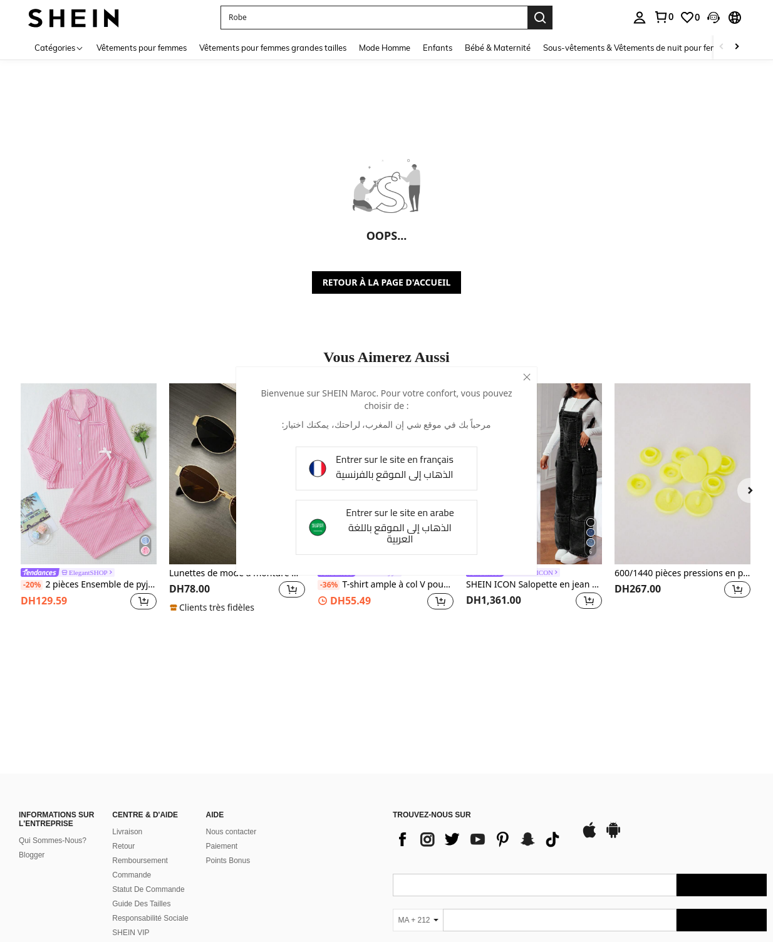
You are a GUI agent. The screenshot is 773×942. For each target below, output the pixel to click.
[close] (527, 377)
